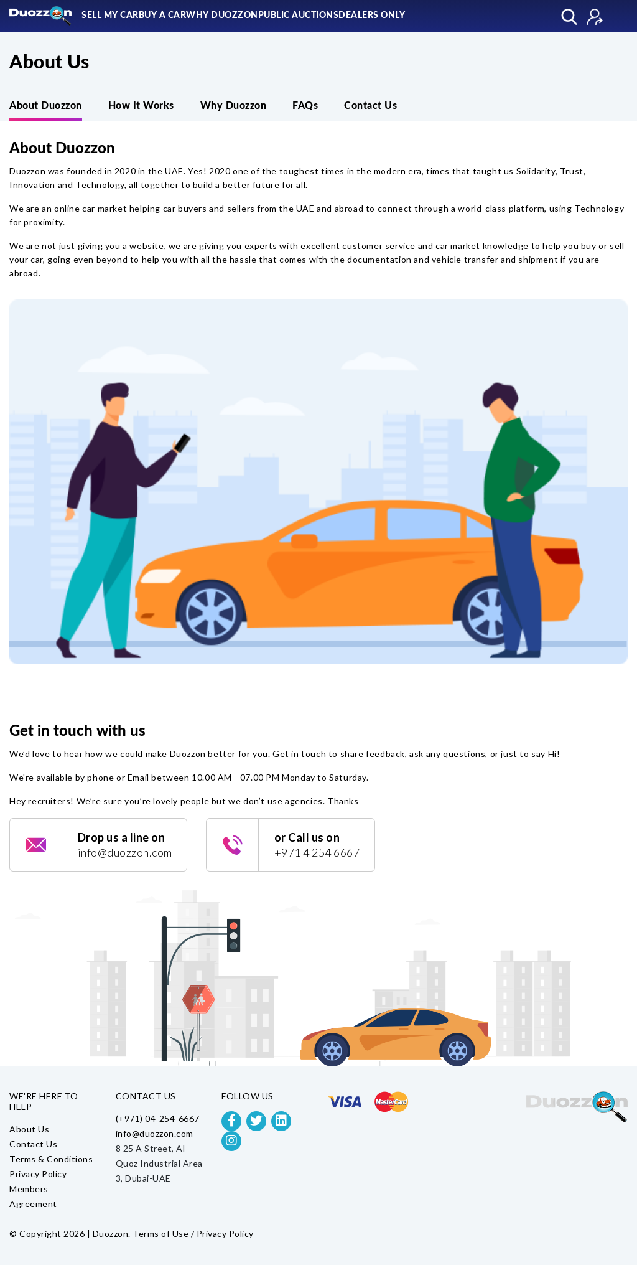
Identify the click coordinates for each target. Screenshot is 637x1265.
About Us (29, 1129)
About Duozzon (45, 106)
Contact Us (370, 106)
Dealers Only (371, 15)
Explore (569, 17)
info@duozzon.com (154, 1133)
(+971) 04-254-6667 (158, 1118)
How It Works (141, 106)
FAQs (305, 106)
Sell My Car (110, 15)
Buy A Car (163, 15)
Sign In (595, 17)
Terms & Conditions (51, 1159)
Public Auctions (298, 15)
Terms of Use (160, 1233)
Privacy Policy (38, 1174)
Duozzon (111, 1233)
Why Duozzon (222, 15)
